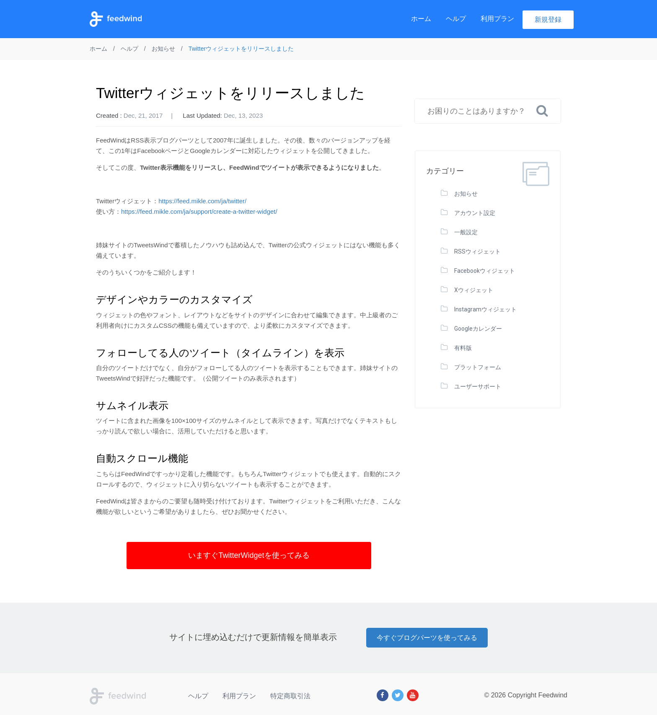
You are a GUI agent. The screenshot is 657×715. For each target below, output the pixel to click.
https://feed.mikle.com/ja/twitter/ (202, 201)
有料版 (463, 348)
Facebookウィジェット (484, 270)
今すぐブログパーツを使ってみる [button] (427, 637)
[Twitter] (398, 695)
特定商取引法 (290, 695)
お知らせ (466, 193)
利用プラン (497, 18)
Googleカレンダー (478, 328)
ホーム (421, 18)
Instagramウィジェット (485, 309)
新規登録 (548, 19)
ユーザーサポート (477, 386)
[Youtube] (413, 695)
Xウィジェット (473, 290)
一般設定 (466, 232)
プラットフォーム (477, 367)
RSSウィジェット (477, 251)
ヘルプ (456, 18)
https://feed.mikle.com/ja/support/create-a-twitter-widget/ (199, 211)
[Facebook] (382, 695)
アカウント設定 (474, 213)
